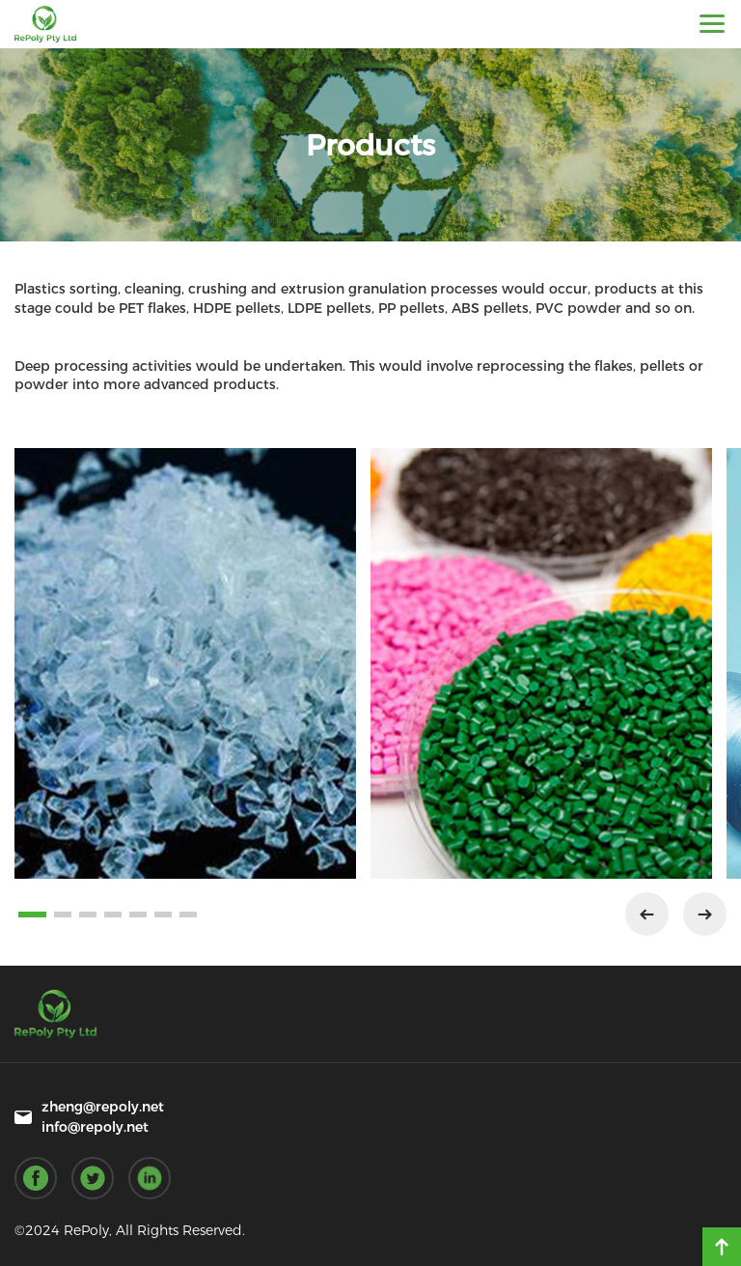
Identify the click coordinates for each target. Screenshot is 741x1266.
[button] (32, 914)
